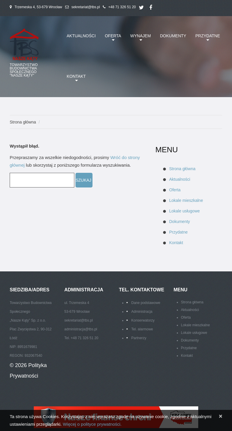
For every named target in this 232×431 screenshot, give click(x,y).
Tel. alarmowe (142, 329)
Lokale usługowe (184, 211)
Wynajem (139, 39)
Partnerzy (138, 338)
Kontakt (75, 80)
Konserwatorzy (142, 320)
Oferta (111, 39)
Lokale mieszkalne (186, 200)
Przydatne (206, 39)
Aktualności (81, 35)
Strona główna (23, 122)
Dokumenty (173, 35)
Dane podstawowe (145, 303)
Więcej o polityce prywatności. (92, 424)
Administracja (141, 312)
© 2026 (19, 365)
